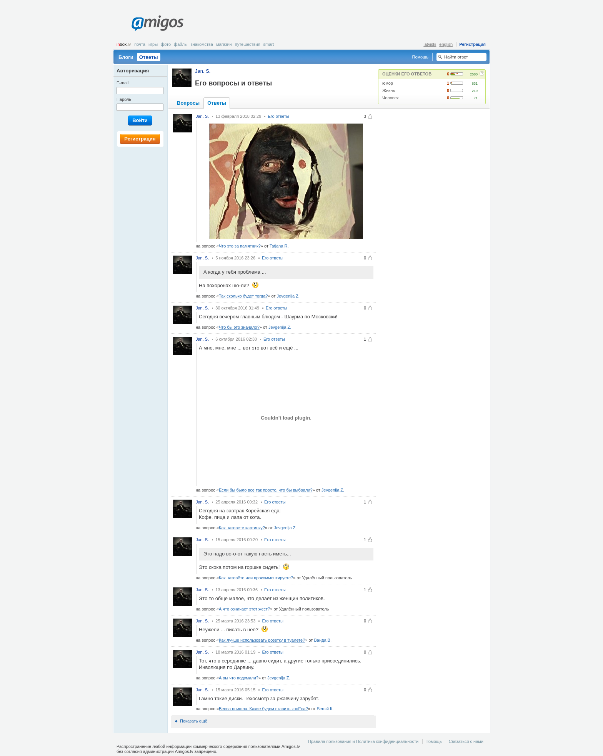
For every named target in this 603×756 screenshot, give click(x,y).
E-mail (122, 82)
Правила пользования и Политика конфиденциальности (363, 741)
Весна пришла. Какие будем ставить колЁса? (263, 708)
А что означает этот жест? (244, 609)
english (446, 44)
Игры (153, 44)
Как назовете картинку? (242, 527)
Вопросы (188, 103)
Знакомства (202, 44)
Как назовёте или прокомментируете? (256, 577)
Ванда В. (322, 640)
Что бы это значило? (239, 327)
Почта (139, 44)
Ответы (148, 57)
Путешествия (247, 44)
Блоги (125, 57)
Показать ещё (193, 721)
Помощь (420, 57)
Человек (390, 97)
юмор (387, 83)
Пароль (124, 99)
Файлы (181, 44)
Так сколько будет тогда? (243, 296)
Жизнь (388, 90)
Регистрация (472, 44)
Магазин (224, 44)
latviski (429, 44)
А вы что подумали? (238, 678)
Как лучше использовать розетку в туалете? (262, 640)
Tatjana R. (279, 246)
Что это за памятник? (240, 246)
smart (268, 44)
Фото (166, 44)
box (124, 44)
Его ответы (278, 116)
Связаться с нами (466, 741)
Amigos (157, 23)
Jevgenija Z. (288, 296)
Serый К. (325, 708)
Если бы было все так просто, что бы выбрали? (266, 490)
